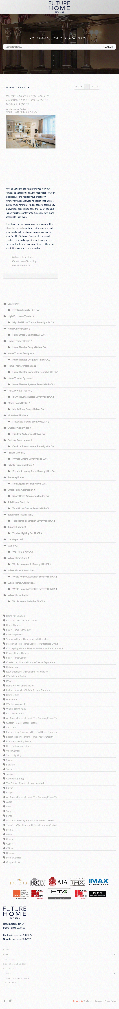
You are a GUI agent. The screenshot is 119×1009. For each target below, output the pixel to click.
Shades (9, 760)
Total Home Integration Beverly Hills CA (32, 520)
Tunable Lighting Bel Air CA (26, 533)
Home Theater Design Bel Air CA (29, 347)
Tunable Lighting (16, 527)
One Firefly (88, 1001)
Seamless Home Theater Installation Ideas (27, 639)
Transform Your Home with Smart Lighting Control (31, 825)
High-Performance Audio (18, 746)
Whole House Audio (16, 109)
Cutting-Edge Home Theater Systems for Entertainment (34, 648)
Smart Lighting (13, 755)
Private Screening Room (20, 465)
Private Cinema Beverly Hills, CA (29, 458)
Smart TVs (11, 727)
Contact (10, 982)
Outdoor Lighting (15, 778)
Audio (9, 801)
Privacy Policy (110, 1001)
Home (6, 950)
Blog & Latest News (18, 979)
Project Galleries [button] (59, 964)
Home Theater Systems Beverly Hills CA (32, 384)
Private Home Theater (17, 653)
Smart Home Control (16, 657)
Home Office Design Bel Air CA (28, 334)
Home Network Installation (20, 685)
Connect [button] (59, 973)
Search (108, 47)
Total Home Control (18, 502)
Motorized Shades (17, 415)
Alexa (9, 834)
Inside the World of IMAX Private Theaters (28, 690)
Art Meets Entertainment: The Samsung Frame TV (31, 797)
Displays (10, 853)
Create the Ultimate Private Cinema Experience (30, 662)
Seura (9, 769)
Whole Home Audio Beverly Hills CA (30, 564)
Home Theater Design (19, 341)
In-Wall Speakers (15, 634)
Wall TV (12, 545)
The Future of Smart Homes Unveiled (25, 783)
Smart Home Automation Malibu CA (30, 496)
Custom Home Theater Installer (22, 722)
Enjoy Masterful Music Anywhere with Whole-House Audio (28, 100)
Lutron (9, 787)
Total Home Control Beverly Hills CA (30, 508)
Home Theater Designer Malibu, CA (30, 359)
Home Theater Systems (20, 378)
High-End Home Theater (20, 316)
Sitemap (98, 1001)
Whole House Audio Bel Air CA (21, 112)
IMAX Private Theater (19, 390)
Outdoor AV (12, 667)
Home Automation (15, 615)
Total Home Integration (19, 514)
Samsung (10, 764)
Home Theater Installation (21, 365)
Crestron (12, 303)
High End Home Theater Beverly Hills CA (33, 322)
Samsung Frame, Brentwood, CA (28, 483)
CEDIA (9, 843)
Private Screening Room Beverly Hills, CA (33, 471)
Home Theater (13, 625)
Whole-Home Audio (16, 704)
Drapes (10, 792)
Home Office (12, 694)
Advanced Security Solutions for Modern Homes (30, 820)
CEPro (9, 848)
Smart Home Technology (25, 261)
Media (9, 829)
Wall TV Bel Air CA (21, 551)
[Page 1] (87, 87)
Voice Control (13, 750)
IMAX (9, 680)
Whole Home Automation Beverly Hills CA (33, 576)
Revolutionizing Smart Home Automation (27, 671)
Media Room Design (18, 403)
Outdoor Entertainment (20, 440)
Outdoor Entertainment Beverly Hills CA (33, 446)
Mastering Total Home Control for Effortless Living (32, 643)
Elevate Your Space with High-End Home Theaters (31, 732)
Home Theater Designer (20, 353)
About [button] (59, 954)
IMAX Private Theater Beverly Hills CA (32, 396)
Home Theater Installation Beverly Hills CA (34, 372)
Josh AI (10, 773)
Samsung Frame (16, 477)
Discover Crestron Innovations (21, 620)
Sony (8, 811)
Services (8, 959)
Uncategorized (15, 539)
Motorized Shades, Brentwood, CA (29, 421)
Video (9, 806)
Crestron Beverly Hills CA (25, 310)
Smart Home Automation (20, 489)
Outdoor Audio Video (18, 427)
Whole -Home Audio (23, 257)
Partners (9, 969)
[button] (4, 7)
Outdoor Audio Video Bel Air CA (28, 434)
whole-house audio (15, 228)
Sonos (9, 815)
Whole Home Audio (17, 558)
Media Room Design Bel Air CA (28, 409)
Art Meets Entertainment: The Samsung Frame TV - (32, 718)
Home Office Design (18, 328)
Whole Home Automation (20, 570)
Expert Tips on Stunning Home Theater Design (29, 736)
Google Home (13, 862)
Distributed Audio (22, 265)
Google (9, 839)
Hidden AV (11, 699)
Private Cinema (16, 452)
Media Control (13, 857)
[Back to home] (59, 7)
